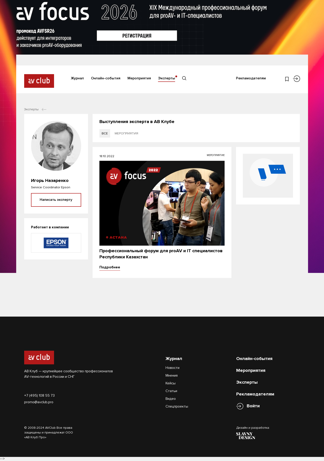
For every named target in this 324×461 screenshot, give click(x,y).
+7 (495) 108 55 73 (39, 395)
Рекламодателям (251, 78)
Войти (253, 406)
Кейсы (171, 383)
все (105, 133)
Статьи (171, 391)
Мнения (172, 375)
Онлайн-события (105, 78)
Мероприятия (139, 78)
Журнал (77, 78)
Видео (171, 398)
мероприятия (126, 133)
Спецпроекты (177, 406)
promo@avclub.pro (38, 402)
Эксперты (166, 78)
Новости (172, 367)
